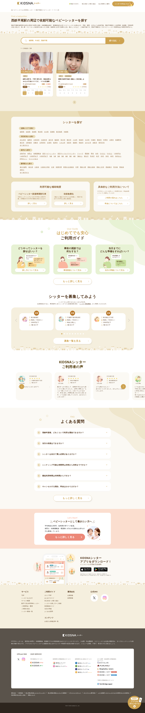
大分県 (46, 132)
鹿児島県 (59, 132)
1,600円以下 (24, 156)
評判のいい (23, 159)
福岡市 (29, 140)
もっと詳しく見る (76, 498)
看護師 (87, 153)
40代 (112, 156)
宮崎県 (52, 132)
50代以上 (118, 156)
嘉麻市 (75, 143)
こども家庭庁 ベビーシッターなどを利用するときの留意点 (113, 693)
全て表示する (24, 145)
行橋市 (93, 140)
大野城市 (29, 143)
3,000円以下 (44, 156)
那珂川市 (102, 143)
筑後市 (81, 140)
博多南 (121, 167)
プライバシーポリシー (75, 693)
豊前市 (99, 140)
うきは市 (62, 143)
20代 (102, 156)
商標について (31, 695)
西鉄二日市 (100, 167)
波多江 (22, 170)
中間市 (105, 140)
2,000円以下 (34, 156)
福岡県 (22, 132)
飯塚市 (57, 140)
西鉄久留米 (91, 167)
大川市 (87, 140)
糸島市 (95, 143)
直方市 (51, 140)
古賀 (52, 167)
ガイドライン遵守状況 (90, 693)
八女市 (75, 140)
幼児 (97, 156)
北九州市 (23, 140)
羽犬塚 (115, 167)
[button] (61, 333)
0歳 (51, 156)
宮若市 (69, 143)
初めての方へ (74, 4)
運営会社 (13, 693)
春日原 (30, 167)
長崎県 (34, 132)
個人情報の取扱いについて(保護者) (57, 693)
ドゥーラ (80, 153)
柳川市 (69, 140)
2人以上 (102, 153)
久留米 (37, 167)
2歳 (58, 156)
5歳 (70, 156)
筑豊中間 (59, 167)
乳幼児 (92, 156)
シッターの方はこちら (124, 4)
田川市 (63, 140)
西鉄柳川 (109, 167)
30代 (107, 156)
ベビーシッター (69, 25)
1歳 (54, 156)
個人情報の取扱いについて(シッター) (36, 693)
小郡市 (111, 140)
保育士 (29, 153)
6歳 (74, 156)
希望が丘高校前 (68, 167)
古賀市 (49, 143)
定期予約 (23, 153)
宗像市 (35, 143)
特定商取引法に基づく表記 (18, 695)
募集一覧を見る (76, 341)
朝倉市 (81, 143)
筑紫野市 (118, 140)
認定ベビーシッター (49, 153)
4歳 (66, 156)
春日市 (22, 143)
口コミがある (33, 159)
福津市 (55, 143)
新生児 (86, 156)
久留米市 (44, 140)
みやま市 (88, 143)
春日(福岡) (23, 167)
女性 (96, 153)
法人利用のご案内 (104, 4)
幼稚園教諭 (37, 153)
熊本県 (40, 132)
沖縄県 (66, 132)
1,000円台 (117, 153)
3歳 (62, 156)
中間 (76, 167)
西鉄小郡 (83, 167)
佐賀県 (28, 132)
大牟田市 (36, 140)
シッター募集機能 (85, 304)
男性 (92, 153)
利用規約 (20, 693)
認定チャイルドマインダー (67, 153)
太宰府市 (42, 143)
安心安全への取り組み (89, 4)
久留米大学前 (45, 167)
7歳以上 (79, 156)
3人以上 (109, 153)
